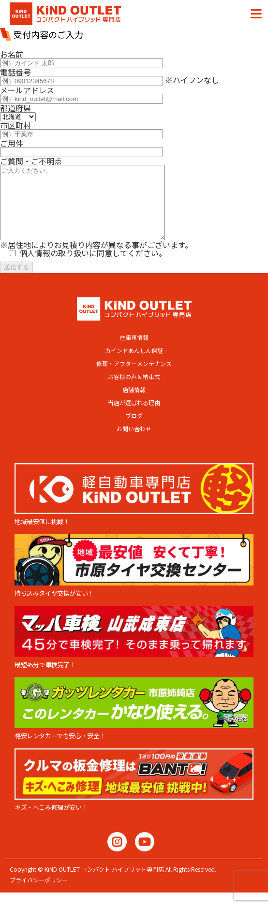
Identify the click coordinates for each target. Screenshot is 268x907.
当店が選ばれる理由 (134, 417)
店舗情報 (134, 404)
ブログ (134, 430)
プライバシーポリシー (39, 894)
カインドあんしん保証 (134, 365)
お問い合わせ (134, 443)
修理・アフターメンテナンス (134, 378)
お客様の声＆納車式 (134, 391)
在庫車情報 (134, 352)
